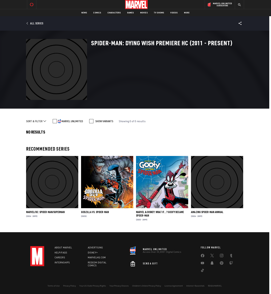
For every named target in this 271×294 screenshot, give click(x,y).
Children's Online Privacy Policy (146, 285)
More (187, 12)
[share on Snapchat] (212, 263)
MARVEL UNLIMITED (72, 121)
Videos (174, 12)
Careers (60, 257)
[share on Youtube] (202, 263)
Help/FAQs (61, 252)
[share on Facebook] (202, 256)
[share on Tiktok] (202, 271)
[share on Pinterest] (221, 263)
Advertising (95, 247)
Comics (97, 12)
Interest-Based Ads (195, 285)
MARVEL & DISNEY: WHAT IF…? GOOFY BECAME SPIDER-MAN (160, 213)
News (84, 12)
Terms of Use (53, 285)
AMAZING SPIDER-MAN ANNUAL (207, 212)
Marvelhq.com (97, 257)
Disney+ (93, 252)
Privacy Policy (69, 285)
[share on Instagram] (221, 256)
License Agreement (174, 285)
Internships (62, 262)
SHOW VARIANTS (104, 121)
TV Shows (159, 12)
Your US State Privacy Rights (92, 285)
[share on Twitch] (231, 263)
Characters (114, 12)
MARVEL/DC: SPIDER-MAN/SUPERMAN (45, 212)
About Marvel (63, 247)
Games (130, 12)
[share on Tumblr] (231, 256)
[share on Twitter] (212, 256)
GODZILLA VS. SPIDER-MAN (95, 212)
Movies (144, 12)
